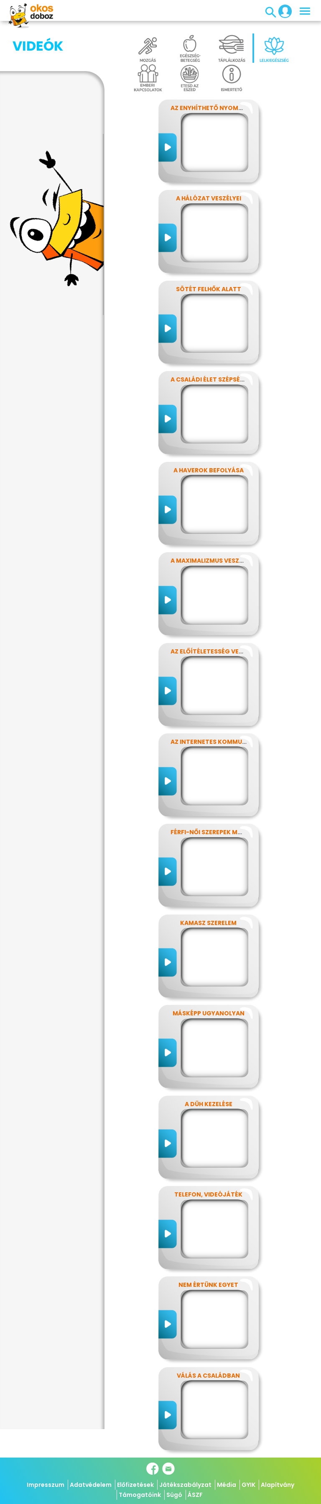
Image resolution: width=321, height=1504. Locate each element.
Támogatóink (140, 1495)
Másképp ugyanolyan (209, 1013)
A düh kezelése (208, 1104)
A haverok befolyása (208, 470)
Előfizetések (135, 1485)
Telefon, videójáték (208, 1194)
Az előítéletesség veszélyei (216, 651)
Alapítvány (277, 1485)
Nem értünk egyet (208, 1285)
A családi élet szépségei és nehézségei (233, 379)
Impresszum (45, 1485)
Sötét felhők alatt (208, 289)
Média (226, 1485)
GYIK (248, 1485)
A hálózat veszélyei (208, 198)
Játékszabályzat (185, 1485)
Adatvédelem (91, 1485)
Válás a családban (208, 1375)
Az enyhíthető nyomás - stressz (224, 108)
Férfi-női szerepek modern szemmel (229, 832)
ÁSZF (195, 1495)
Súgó (174, 1495)
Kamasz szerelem (208, 923)
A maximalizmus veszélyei (212, 560)
